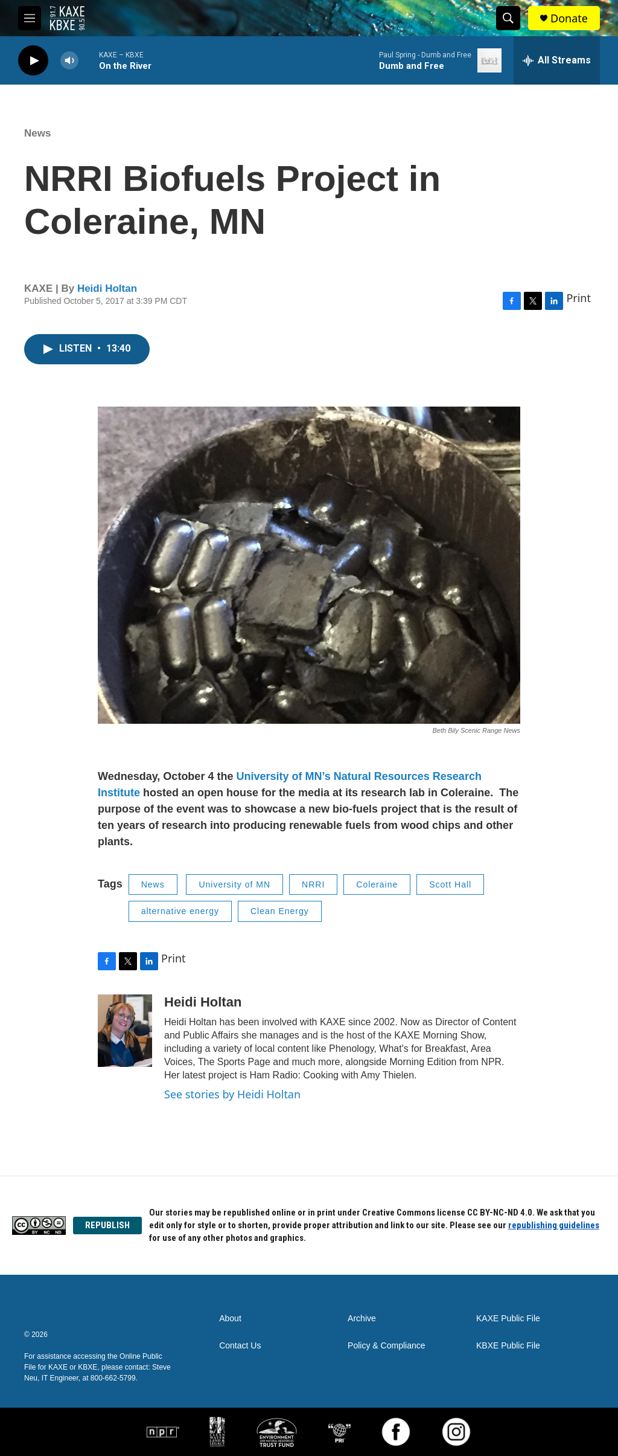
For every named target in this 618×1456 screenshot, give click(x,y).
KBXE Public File (508, 1345)
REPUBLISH (107, 1225)
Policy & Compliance (386, 1345)
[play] (33, 61)
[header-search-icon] (508, 18)
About (230, 1318)
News (37, 133)
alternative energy (180, 911)
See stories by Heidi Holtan (232, 1094)
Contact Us (240, 1345)
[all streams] (557, 60)
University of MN (234, 884)
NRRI (313, 884)
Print (578, 298)
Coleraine (377, 884)
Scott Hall (450, 884)
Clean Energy (279, 911)
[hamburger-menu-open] (29, 18)
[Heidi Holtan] (125, 1030)
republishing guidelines (553, 1225)
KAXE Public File (508, 1318)
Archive (362, 1318)
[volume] (69, 60)
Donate (569, 18)
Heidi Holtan (107, 288)
